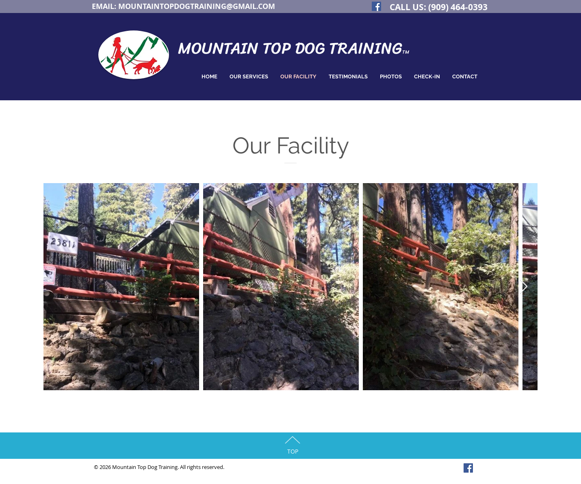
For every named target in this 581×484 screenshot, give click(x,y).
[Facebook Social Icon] (376, 6)
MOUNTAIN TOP (236, 48)
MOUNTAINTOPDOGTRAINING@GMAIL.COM (196, 6)
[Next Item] (523, 287)
